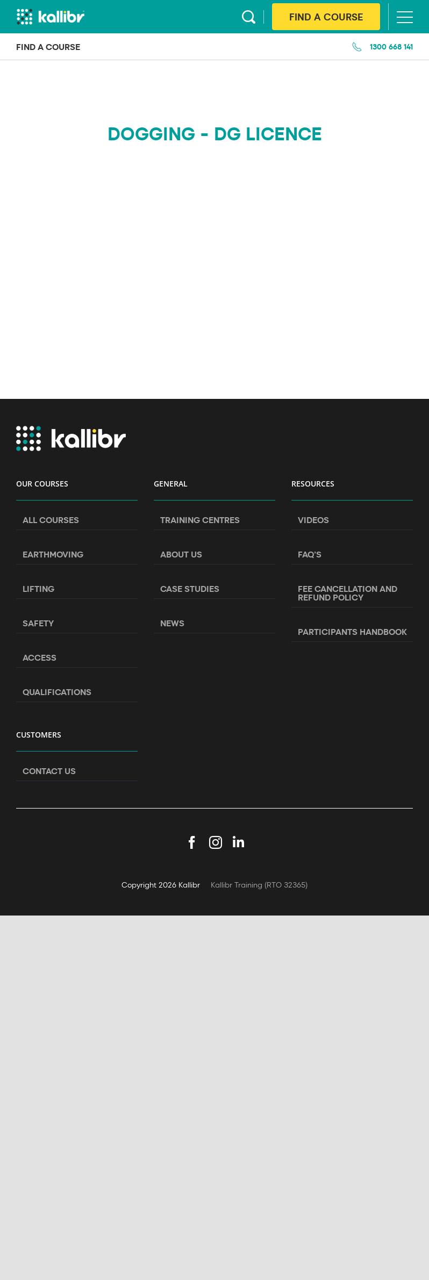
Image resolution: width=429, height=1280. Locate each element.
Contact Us (49, 771)
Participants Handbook (352, 631)
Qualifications (57, 692)
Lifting (38, 588)
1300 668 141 (391, 46)
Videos (313, 520)
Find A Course (326, 16)
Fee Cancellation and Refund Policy (347, 593)
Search (248, 17)
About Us (181, 554)
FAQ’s (309, 554)
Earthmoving (53, 554)
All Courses (51, 520)
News (172, 623)
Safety (38, 623)
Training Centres (200, 520)
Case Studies (189, 588)
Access (39, 657)
